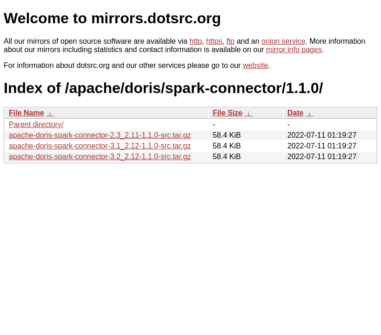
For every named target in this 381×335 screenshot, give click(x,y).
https (214, 41)
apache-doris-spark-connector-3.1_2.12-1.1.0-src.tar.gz (100, 146)
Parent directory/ (36, 124)
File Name (26, 113)
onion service (283, 41)
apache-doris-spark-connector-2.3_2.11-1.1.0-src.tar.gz (100, 135)
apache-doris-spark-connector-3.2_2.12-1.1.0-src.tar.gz (100, 157)
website (255, 65)
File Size (227, 113)
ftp (230, 41)
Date (295, 113)
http (195, 41)
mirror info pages (294, 50)
